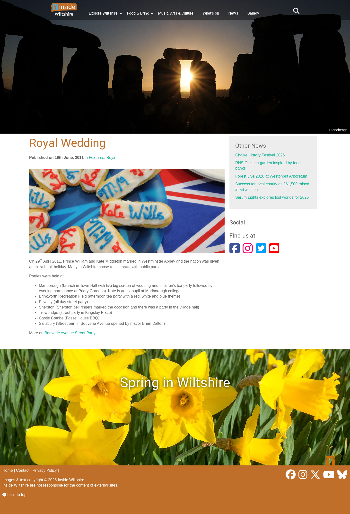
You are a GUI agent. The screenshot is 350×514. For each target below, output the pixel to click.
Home (7, 470)
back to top (14, 495)
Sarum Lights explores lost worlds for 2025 (272, 197)
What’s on (211, 13)
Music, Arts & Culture (175, 13)
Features (96, 157)
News (233, 13)
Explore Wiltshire (103, 13)
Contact (22, 470)
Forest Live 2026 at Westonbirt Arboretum (271, 176)
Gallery (253, 13)
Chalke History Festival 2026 (260, 155)
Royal (111, 157)
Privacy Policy (45, 470)
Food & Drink (138, 13)
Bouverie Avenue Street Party (70, 333)
